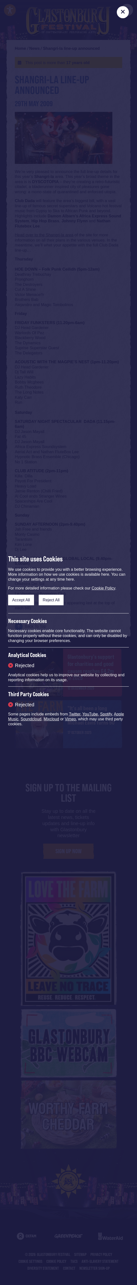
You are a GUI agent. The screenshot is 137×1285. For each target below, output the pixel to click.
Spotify (106, 714)
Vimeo (70, 719)
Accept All (21, 600)
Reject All (51, 600)
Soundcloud (30, 719)
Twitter (74, 714)
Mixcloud (51, 719)
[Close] (123, 12)
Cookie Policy (103, 588)
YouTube (90, 714)
